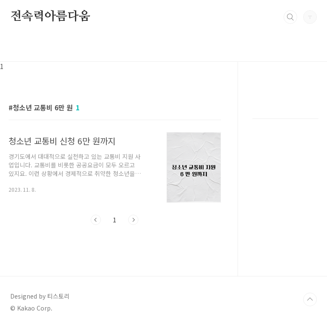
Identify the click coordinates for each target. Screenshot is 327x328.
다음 (133, 220)
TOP (310, 299)
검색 (290, 17)
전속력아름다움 (50, 17)
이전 (96, 220)
